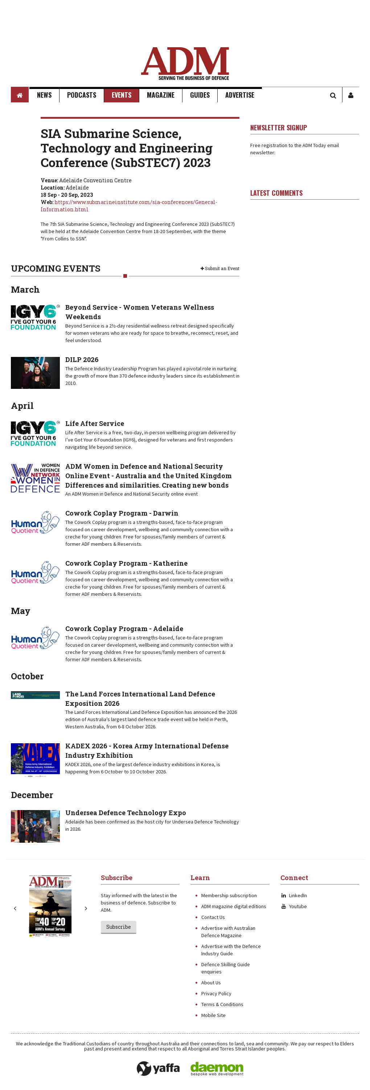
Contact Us (213, 917)
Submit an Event (220, 268)
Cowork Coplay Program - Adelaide (124, 628)
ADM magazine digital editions (233, 906)
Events (121, 94)
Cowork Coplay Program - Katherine (126, 563)
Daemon (216, 1069)
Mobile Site (213, 1015)
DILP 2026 (82, 359)
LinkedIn (293, 895)
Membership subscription (229, 895)
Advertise (239, 94)
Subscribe (118, 926)
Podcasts (81, 94)
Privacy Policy (216, 993)
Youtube (293, 906)
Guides (200, 94)
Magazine (160, 94)
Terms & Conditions (222, 1004)
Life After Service (94, 423)
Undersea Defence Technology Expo (125, 812)
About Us (211, 982)
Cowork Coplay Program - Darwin (121, 513)
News (44, 94)
